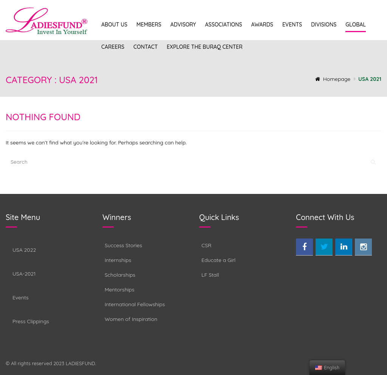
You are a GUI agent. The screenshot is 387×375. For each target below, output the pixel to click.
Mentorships (120, 289)
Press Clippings (30, 321)
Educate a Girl (218, 260)
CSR (206, 245)
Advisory (183, 24)
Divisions (323, 24)
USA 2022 (24, 249)
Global (355, 24)
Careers (112, 46)
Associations (223, 24)
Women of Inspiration (131, 319)
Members (148, 24)
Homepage (333, 79)
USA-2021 (24, 273)
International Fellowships (135, 304)
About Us (114, 24)
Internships (118, 260)
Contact (145, 46)
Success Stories (123, 245)
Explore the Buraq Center (204, 46)
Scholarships (120, 274)
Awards (262, 24)
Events (292, 24)
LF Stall (210, 274)
